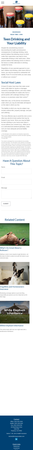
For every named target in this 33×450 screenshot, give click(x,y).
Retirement (16, 446)
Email (3, 177)
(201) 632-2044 (18, 421)
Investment (16, 448)
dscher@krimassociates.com (16, 436)
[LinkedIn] (16, 439)
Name (3, 167)
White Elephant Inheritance (11, 325)
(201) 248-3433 (18, 423)
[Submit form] (5, 204)
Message (4, 188)
